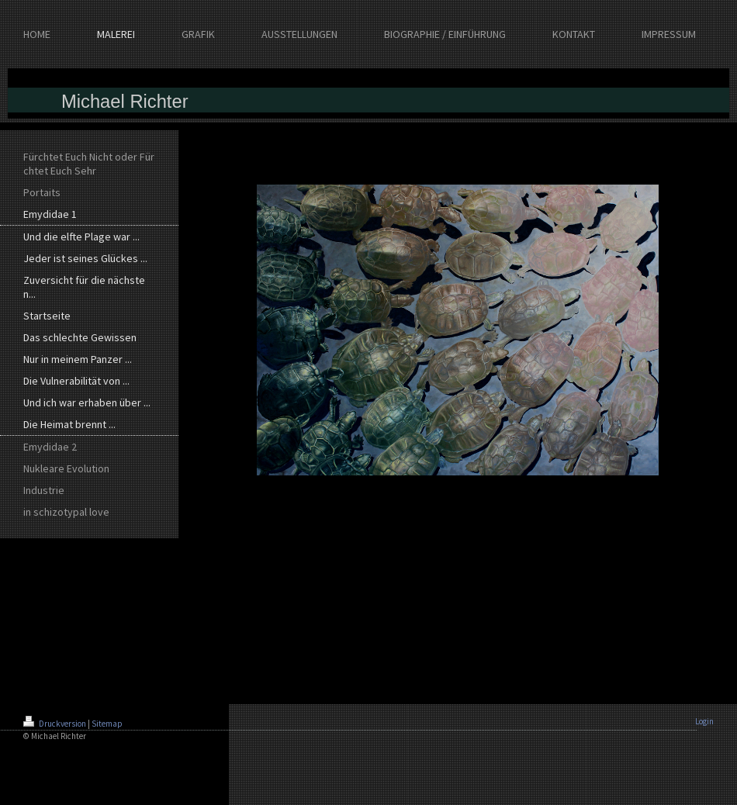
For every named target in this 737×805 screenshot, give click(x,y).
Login (704, 721)
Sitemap (107, 723)
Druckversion (55, 723)
